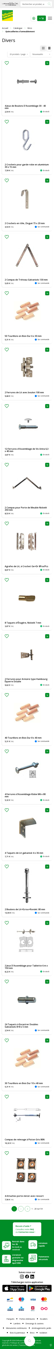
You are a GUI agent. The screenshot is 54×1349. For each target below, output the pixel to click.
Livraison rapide (43, 1244)
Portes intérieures (27, 1319)
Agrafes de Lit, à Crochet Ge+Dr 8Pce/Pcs (26, 566)
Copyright (6, 1340)
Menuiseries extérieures (16, 1328)
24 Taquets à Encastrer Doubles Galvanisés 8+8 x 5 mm (21, 1025)
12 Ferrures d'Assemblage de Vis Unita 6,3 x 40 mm (26, 450)
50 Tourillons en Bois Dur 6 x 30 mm (23, 336)
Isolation (43, 1332)
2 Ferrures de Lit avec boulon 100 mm (24, 392)
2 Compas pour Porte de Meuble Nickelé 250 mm (26, 509)
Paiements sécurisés (44, 1258)
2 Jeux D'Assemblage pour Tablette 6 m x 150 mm (26, 967)
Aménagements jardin (41, 1328)
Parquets (10, 1319)
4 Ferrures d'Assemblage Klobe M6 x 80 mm (25, 795)
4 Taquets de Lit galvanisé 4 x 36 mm (24, 852)
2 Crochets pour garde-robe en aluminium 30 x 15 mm (27, 165)
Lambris (16, 1323)
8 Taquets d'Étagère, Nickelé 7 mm (23, 622)
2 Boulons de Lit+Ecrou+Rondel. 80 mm (25, 909)
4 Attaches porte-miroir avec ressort (24, 1195)
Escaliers (44, 1319)
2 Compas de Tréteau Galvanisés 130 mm (26, 279)
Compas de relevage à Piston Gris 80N (25, 1139)
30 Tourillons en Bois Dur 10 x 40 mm (24, 1083)
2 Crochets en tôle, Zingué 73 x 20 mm (25, 223)
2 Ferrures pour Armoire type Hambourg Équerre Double (26, 680)
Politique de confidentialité (20, 1343)
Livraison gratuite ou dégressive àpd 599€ (17, 1259)
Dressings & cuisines (34, 1323)
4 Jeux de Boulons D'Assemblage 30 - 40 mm (25, 107)
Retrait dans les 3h (18, 1245)
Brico (32, 1332)
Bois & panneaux (17, 1332)
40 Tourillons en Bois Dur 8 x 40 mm (23, 737)
